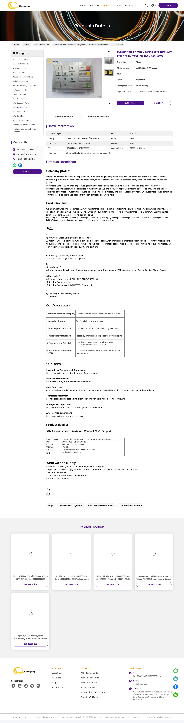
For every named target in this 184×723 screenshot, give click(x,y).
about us (94, 5)
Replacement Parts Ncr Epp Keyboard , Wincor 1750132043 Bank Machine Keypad (153, 577)
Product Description (98, 116)
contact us (130, 5)
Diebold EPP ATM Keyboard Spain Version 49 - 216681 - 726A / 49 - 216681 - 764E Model (112, 578)
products (107, 5)
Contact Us (57, 687)
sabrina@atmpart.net (26, 154)
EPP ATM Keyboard (41, 44)
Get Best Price (132, 103)
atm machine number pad (100, 505)
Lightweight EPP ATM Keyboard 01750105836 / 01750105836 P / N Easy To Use (30, 637)
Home (83, 5)
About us (56, 673)
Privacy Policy (17, 717)
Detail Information (63, 116)
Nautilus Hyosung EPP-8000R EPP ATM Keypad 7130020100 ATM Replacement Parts (71, 578)
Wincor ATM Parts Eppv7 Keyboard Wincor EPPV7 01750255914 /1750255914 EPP (30, 577)
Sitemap (27, 717)
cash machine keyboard (70, 505)
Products (26, 44)
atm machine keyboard (130, 505)
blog (54, 682)
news (118, 5)
